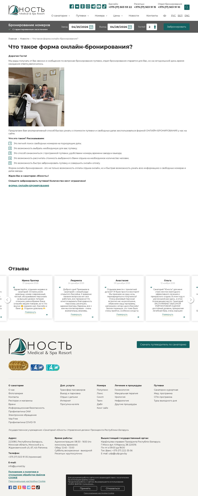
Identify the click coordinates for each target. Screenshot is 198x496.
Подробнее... (88, 484)
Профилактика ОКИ (19, 411)
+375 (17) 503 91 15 (145, 7)
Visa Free (13, 419)
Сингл (100, 397)
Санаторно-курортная (166, 390)
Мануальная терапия (126, 393)
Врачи (12, 404)
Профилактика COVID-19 (22, 422)
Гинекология (122, 390)
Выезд (103, 27)
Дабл (100, 404)
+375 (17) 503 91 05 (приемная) (24, 457)
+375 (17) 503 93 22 (120, 7)
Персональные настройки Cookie (26, 481)
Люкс (100, 393)
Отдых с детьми (69, 397)
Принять (85, 488)
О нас (11, 390)
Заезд (64, 27)
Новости (134, 15)
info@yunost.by (16, 466)
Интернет (65, 400)
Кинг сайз (102, 408)
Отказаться (113, 488)
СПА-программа (163, 397)
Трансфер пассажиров (72, 390)
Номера (101, 385)
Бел (180, 15)
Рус (173, 15)
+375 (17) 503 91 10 (169, 7)
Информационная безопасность (26, 408)
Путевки (159, 385)
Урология (120, 397)
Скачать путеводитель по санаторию (163, 344)
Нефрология (122, 400)
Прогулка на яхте (69, 404)
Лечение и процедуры (128, 385)
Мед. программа (163, 393)
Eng (187, 15)
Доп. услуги (67, 385)
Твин (99, 400)
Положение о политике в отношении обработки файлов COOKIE (26, 475)
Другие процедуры (126, 404)
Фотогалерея (15, 393)
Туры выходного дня (165, 400)
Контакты (152, 15)
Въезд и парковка (70, 393)
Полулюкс (102, 390)
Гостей (141, 27)
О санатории (16, 385)
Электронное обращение (22, 415)
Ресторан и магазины (20, 400)
